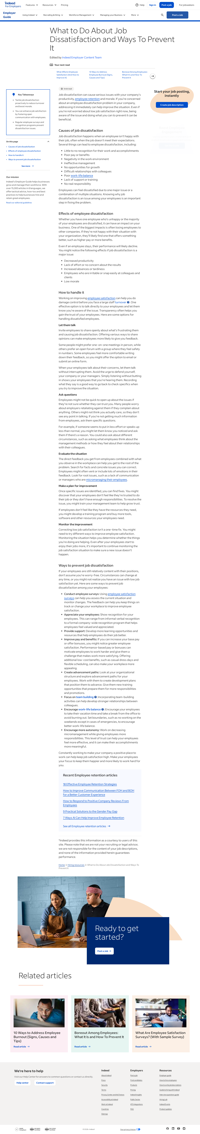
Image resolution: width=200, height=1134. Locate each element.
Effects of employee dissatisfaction (24, 151)
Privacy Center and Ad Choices (112, 1095)
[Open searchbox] (162, 15)
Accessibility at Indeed (109, 1099)
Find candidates (136, 1080)
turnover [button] (120, 302)
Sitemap (104, 1114)
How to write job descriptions (170, 1085)
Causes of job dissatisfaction (21, 146)
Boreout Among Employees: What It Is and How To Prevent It (135, 75)
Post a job (134, 1075)
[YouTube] (178, 1129)
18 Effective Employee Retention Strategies (90, 784)
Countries (105, 1109)
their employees (106, 479)
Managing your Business (112, 15)
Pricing (64, 4)
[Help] (140, 5)
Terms (103, 1090)
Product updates (165, 1109)
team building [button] (85, 697)
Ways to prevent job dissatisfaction (24, 159)
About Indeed (106, 1075)
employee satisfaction (101, 298)
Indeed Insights (136, 1095)
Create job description (172, 104)
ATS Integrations (136, 1104)
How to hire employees (168, 1080)
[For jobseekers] (187, 5)
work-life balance (82, 175)
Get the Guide (172, 145)
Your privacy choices (130, 1129)
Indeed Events (164, 1104)
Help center (22, 1082)
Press (103, 1080)
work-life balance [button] (89, 709)
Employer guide (165, 1075)
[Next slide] (152, 76)
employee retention (87, 98)
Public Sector (135, 1099)
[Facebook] (167, 1129)
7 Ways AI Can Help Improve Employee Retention (93, 817)
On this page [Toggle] (28, 141)
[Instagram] (184, 1129)
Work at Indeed (107, 1104)
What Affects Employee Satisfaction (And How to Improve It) (68, 75)
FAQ (132, 1109)
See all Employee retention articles (87, 826)
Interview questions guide (169, 1095)
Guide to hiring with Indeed (169, 1090)
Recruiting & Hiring (53, 15)
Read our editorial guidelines (19, 202)
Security (104, 1085)
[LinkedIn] (173, 1129)
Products (133, 1085)
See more (28, 166)
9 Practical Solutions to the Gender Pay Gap (90, 811)
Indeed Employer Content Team (82, 57)
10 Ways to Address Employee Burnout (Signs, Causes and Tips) (101, 75)
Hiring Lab (163, 1099)
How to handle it (15, 155)
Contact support (45, 1082)
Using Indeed (30, 15)
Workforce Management (81, 15)
